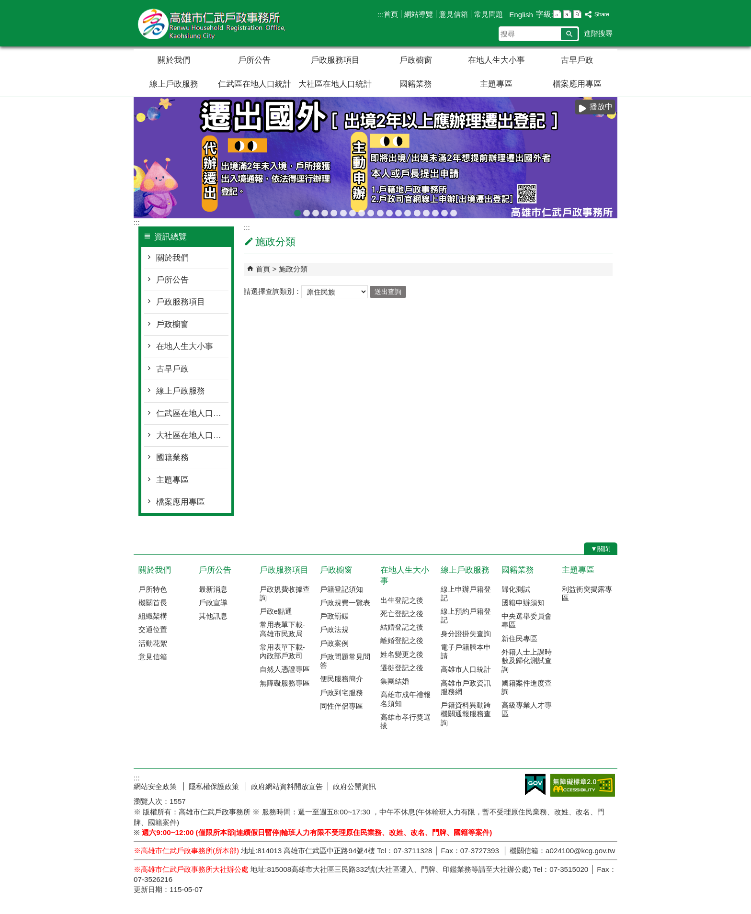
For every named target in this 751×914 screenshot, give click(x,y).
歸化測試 (515, 589)
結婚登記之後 (401, 627)
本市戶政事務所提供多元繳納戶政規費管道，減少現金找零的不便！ (407, 211)
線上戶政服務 (173, 84)
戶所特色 (152, 589)
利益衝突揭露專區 (587, 593)
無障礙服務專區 (285, 683)
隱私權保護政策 (215, 786)
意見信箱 (453, 14)
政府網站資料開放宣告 (287, 786)
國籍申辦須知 (523, 602)
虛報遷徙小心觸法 (398, 211)
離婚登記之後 (401, 640)
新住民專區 (519, 638)
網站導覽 (418, 14)
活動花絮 (152, 643)
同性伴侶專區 (341, 706)
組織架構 (152, 616)
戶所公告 (254, 60)
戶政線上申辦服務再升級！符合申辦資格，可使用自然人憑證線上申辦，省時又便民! (389, 211)
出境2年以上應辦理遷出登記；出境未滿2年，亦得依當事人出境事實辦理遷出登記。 (297, 211)
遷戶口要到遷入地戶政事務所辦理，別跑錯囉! (453, 211)
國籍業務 (415, 84)
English (521, 15)
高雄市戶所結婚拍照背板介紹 (370, 211)
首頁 (391, 14)
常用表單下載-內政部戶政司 (282, 651)
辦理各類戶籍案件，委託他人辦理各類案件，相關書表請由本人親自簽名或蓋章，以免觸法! (352, 211)
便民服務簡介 (341, 679)
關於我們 (174, 60)
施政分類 (293, 269)
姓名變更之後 (401, 654)
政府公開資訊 (354, 786)
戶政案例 (334, 643)
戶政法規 (334, 629)
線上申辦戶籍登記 (466, 593)
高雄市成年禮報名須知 (405, 698)
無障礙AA (582, 785)
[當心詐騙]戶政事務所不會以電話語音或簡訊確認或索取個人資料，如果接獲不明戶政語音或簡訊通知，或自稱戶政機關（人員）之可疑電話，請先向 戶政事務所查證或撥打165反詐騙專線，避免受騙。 (306, 211)
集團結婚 (394, 681)
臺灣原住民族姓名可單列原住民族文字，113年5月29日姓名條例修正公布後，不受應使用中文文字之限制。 (333, 211)
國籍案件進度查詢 (526, 687)
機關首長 (152, 602)
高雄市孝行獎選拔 (405, 721)
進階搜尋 (598, 33)
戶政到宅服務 (341, 692)
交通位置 (152, 629)
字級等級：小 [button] (557, 14)
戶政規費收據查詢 (417, 211)
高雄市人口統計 (466, 669)
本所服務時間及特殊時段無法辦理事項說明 (435, 211)
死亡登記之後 (401, 613)
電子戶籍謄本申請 (466, 651)
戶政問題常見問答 (345, 661)
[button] (569, 34)
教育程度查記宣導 (324, 211)
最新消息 (213, 589)
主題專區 (496, 84)
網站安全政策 (156, 786)
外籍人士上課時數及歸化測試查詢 (526, 660)
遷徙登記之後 (401, 668)
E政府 (535, 784)
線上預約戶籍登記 (466, 615)
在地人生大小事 (496, 60)
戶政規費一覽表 (345, 602)
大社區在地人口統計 (335, 84)
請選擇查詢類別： (272, 291)
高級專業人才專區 (526, 709)
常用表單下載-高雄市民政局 (282, 629)
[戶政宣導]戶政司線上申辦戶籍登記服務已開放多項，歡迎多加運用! (315, 211)
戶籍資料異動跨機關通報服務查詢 (466, 713)
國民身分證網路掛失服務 (444, 211)
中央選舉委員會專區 (526, 620)
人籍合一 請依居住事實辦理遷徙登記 (380, 211)
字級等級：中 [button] (567, 14)
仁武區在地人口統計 (254, 84)
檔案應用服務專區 (343, 211)
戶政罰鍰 (334, 616)
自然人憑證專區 (285, 669)
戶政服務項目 (335, 60)
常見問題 (488, 14)
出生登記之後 (401, 600)
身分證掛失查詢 (466, 634)
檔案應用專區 (577, 84)
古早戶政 (577, 60)
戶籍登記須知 (341, 589)
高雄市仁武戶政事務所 (215, 23)
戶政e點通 (276, 611)
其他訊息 (213, 616)
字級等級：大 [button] (577, 14)
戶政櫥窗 (415, 60)
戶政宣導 (213, 602)
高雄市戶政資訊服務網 (466, 687)
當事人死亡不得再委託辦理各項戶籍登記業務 (426, 211)
